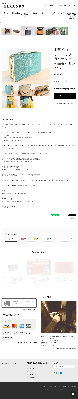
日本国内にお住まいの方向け (65, 103)
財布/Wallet (15, 13)
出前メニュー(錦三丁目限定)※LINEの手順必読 (71, 15)
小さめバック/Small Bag (25, 14)
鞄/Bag (34, 13)
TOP (44, 386)
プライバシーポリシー (54, 386)
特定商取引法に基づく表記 (69, 386)
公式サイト (32, 377)
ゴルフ (43, 13)
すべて (11, 239)
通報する (73, 218)
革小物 (6, 13)
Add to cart (65, 96)
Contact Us (32, 374)
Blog (60, 5)
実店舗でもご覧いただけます (67, 348)
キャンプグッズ (53, 14)
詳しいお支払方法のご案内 (28, 342)
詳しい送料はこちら (30, 310)
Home (46, 5)
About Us (52, 5)
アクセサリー (62, 13)
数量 (55, 81)
